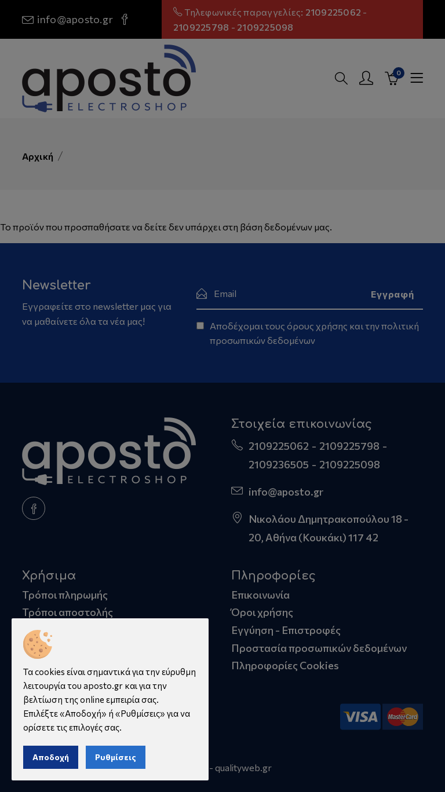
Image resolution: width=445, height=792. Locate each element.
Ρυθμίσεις (115, 757)
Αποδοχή (50, 757)
